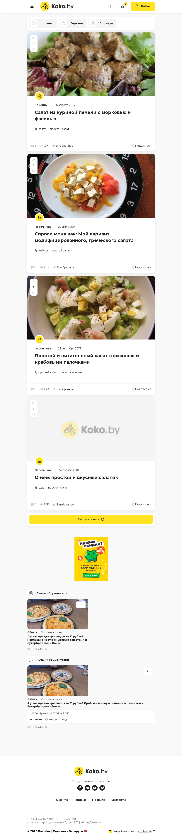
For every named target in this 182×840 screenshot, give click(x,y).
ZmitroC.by (145, 830)
